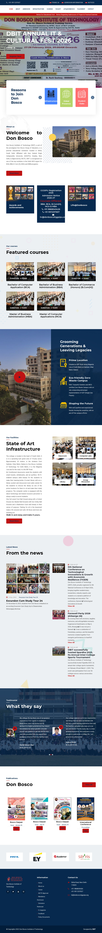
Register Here (15, 56)
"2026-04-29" (73, 564)
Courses (50, 9)
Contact (91, 9)
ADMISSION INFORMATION (73, 2)
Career (40, 890)
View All (71, 606)
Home (11, 9)
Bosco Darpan (16, 822)
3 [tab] (52, 754)
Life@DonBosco (69, 9)
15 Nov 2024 (11, 597)
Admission (26, 9)
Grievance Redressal (41, 905)
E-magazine (41, 910)
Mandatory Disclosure (41, 898)
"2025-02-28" (73, 647)
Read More (14, 173)
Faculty (58, 9)
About (18, 9)
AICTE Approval (42, 893)
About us (40, 886)
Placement (81, 9)
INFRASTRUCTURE (38, 9)
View (16, 829)
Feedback (40, 913)
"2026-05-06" (73, 611)
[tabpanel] (28, 733)
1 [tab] (49, 754)
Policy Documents (43, 917)
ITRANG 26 (55, 2)
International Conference (85, 823)
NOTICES (91, 2)
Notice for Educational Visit (54, 14)
